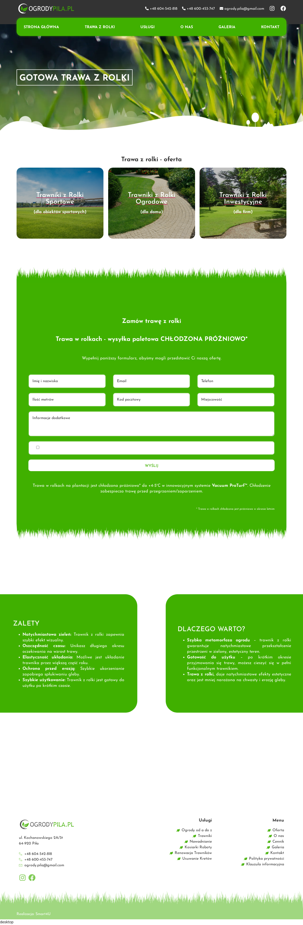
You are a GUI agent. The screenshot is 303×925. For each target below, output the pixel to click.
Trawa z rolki (100, 27)
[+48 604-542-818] (147, 8)
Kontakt (270, 27)
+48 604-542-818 (163, 9)
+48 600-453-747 (201, 9)
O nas (186, 27)
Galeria (226, 27)
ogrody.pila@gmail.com (244, 9)
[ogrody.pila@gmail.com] (221, 8)
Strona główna (41, 27)
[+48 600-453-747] (184, 8)
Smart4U (43, 914)
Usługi (147, 27)
